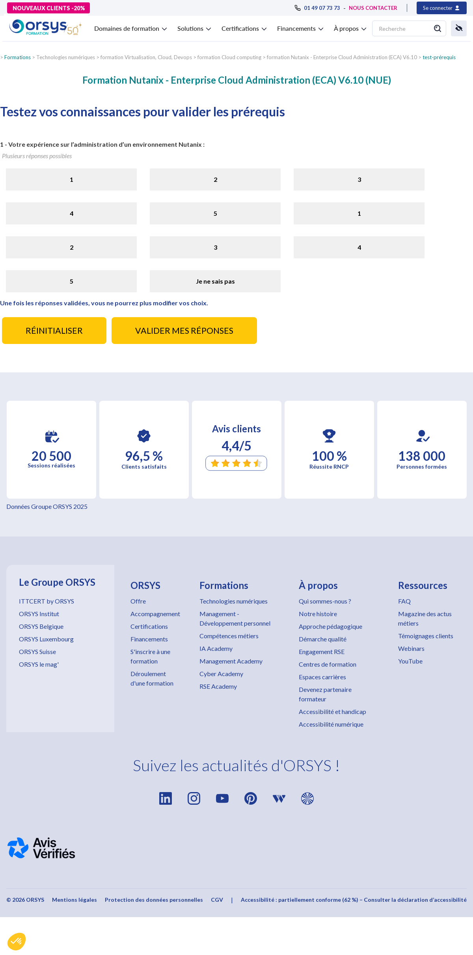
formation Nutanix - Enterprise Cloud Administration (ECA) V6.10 (342, 57)
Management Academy (231, 661)
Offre (138, 601)
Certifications (149, 626)
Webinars (411, 648)
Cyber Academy (221, 673)
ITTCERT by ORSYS (46, 601)
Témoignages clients (425, 635)
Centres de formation (327, 664)
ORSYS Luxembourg (46, 639)
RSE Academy (218, 686)
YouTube (410, 661)
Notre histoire (318, 613)
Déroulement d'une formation (151, 678)
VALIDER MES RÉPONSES (184, 330)
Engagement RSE (322, 651)
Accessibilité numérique (331, 724)
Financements (149, 639)
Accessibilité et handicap (332, 711)
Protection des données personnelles (154, 899)
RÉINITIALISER (54, 330)
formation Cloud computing (229, 57)
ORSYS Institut (39, 613)
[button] (16, 941)
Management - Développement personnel (234, 618)
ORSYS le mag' (39, 664)
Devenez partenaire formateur (325, 694)
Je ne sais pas (215, 281)
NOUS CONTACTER (373, 8)
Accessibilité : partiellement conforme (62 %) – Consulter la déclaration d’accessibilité (354, 899)
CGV (217, 899)
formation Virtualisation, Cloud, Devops (146, 57)
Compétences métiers (229, 635)
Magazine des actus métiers (425, 618)
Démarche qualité (322, 639)
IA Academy (216, 648)
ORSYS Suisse (37, 651)
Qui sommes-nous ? (325, 601)
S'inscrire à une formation (150, 656)
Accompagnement (155, 613)
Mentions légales (74, 899)
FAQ (404, 601)
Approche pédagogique (330, 626)
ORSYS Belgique (41, 626)
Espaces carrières (322, 676)
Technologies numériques (233, 601)
